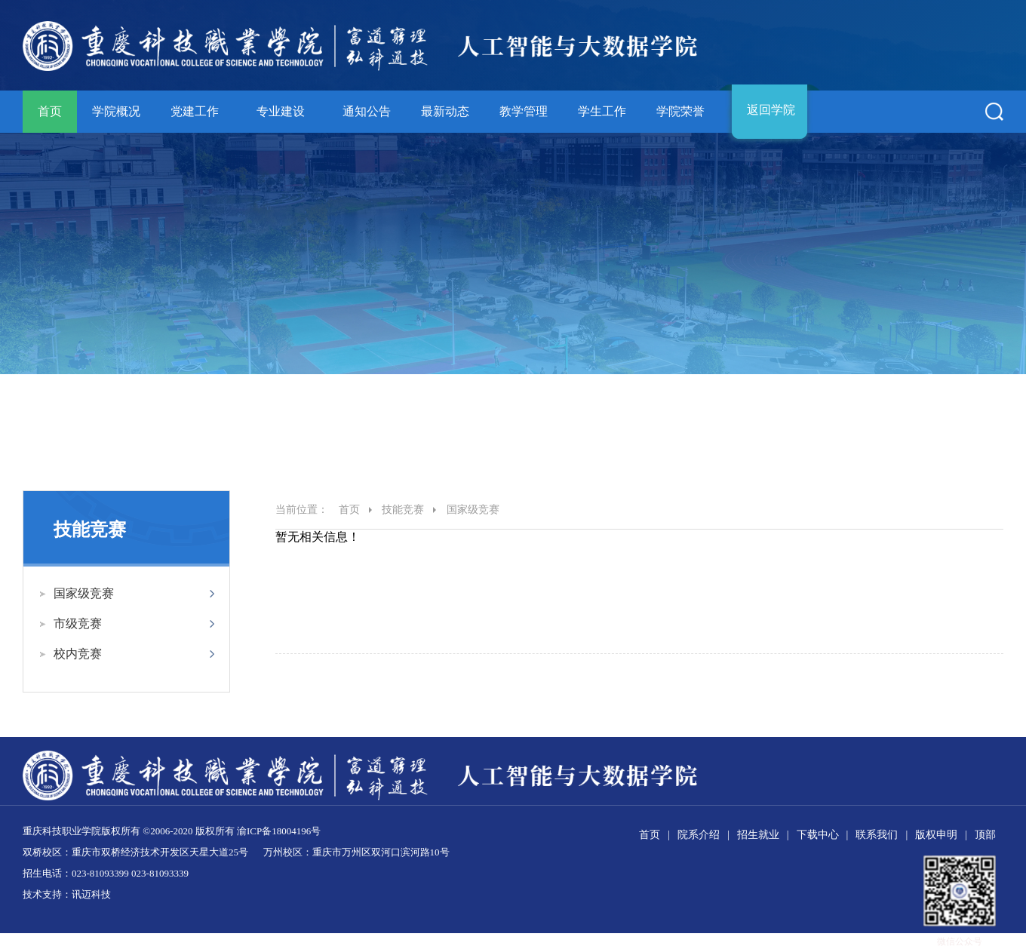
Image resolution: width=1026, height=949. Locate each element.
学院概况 (116, 111)
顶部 (985, 834)
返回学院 (771, 109)
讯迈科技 (91, 894)
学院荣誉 (680, 111)
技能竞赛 (403, 509)
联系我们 (877, 834)
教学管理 (523, 111)
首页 (50, 111)
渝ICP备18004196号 (279, 831)
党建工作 (194, 111)
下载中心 (818, 834)
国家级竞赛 (84, 593)
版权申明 (936, 834)
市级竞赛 (78, 623)
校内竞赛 (78, 653)
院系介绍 (698, 834)
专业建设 (280, 111)
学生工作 (602, 111)
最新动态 (445, 111)
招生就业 (758, 834)
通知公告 (367, 111)
